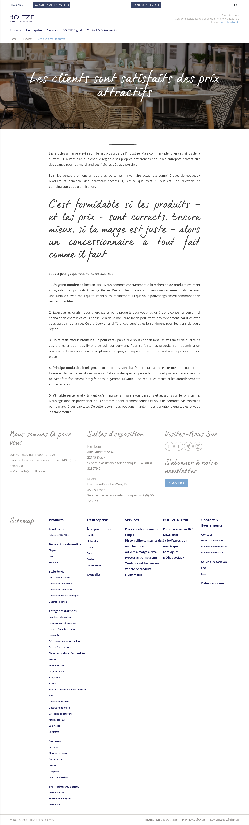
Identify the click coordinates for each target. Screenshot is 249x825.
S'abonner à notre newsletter (52, 5)
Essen (204, 573)
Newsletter (170, 535)
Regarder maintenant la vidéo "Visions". (173, 33)
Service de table (56, 665)
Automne (53, 562)
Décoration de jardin (59, 701)
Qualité (90, 559)
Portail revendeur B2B (178, 529)
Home (13, 38)
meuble (52, 765)
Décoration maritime (59, 577)
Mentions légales (193, 819)
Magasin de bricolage (59, 753)
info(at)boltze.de (229, 22)
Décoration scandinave (60, 589)
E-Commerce (133, 575)
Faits (89, 553)
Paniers (52, 683)
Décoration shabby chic (60, 583)
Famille (90, 535)
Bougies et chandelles (60, 617)
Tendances (56, 529)
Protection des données (161, 819)
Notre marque (94, 565)
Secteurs (55, 741)
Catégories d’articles (63, 611)
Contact (206, 535)
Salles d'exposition (214, 562)
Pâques (52, 550)
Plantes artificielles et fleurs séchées (67, 653)
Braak (204, 567)
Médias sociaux (173, 558)
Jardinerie (54, 747)
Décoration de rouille (59, 707)
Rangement (55, 677)
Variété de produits (138, 569)
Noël (51, 556)
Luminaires (156, 30)
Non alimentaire (57, 759)
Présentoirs (54, 804)
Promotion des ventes (64, 787)
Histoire (91, 547)
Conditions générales (224, 819)
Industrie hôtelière (58, 777)
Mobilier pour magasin (60, 798)
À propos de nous (99, 529)
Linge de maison (57, 671)
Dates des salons (212, 583)
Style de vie (56, 572)
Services (28, 38)
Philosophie (92, 541)
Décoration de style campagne (64, 595)
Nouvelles (94, 574)
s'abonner (176, 483)
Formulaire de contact (212, 540)
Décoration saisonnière (65, 544)
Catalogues (170, 552)
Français (17, 5)
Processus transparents (141, 558)
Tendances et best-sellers (142, 563)
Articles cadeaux (57, 719)
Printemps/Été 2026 (59, 535)
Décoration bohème (59, 601)
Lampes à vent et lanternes (62, 623)
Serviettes (54, 731)
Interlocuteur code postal (214, 546)
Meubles (53, 659)
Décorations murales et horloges (65, 641)
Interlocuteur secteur (212, 552)
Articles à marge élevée (141, 552)
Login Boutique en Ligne (145, 5)
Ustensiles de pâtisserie (60, 713)
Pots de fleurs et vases (60, 647)
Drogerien (54, 771)
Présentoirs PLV (56, 792)
